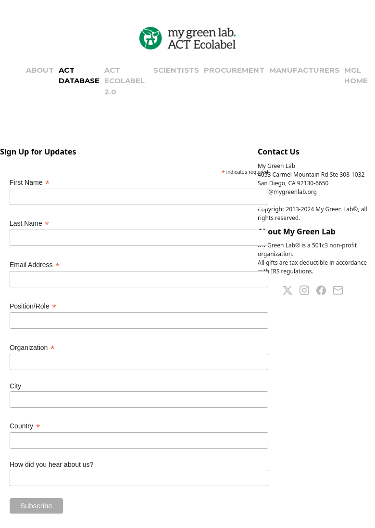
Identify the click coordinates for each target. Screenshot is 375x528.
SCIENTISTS (176, 70)
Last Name (29, 223)
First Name (30, 182)
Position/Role (33, 306)
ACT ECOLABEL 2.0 (124, 80)
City (15, 386)
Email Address (35, 265)
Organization (32, 347)
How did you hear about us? (51, 464)
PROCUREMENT (234, 70)
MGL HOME (356, 75)
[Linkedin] (308, 289)
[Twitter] (291, 289)
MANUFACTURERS (304, 70)
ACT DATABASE (79, 75)
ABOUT (40, 70)
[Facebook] (324, 289)
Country (25, 426)
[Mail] (341, 289)
